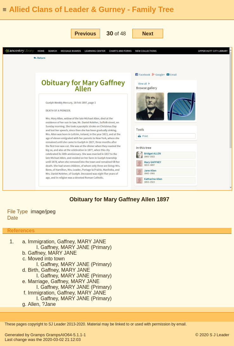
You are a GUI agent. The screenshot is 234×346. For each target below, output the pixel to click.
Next (147, 33)
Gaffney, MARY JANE (52, 253)
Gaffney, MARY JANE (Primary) (76, 247)
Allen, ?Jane (42, 304)
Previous (85, 33)
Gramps (37, 334)
